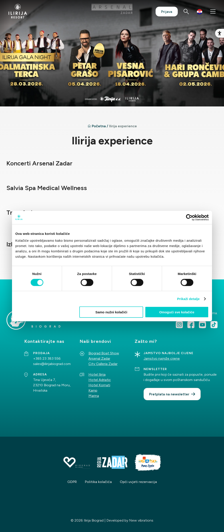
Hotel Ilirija (97, 374)
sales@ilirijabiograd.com (52, 364)
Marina (93, 396)
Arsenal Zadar (99, 358)
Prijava (166, 12)
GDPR (72, 482)
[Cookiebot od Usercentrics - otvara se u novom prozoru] (189, 217)
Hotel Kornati (99, 385)
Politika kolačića (98, 482)
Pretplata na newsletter (169, 394)
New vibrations (141, 520)
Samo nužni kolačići (111, 312)
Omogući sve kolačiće (176, 312)
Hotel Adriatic (99, 380)
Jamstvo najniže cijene (162, 358)
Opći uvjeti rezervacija (138, 482)
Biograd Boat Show (103, 353)
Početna (99, 126)
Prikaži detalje (188, 298)
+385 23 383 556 (47, 358)
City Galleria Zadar (103, 364)
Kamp (92, 390)
